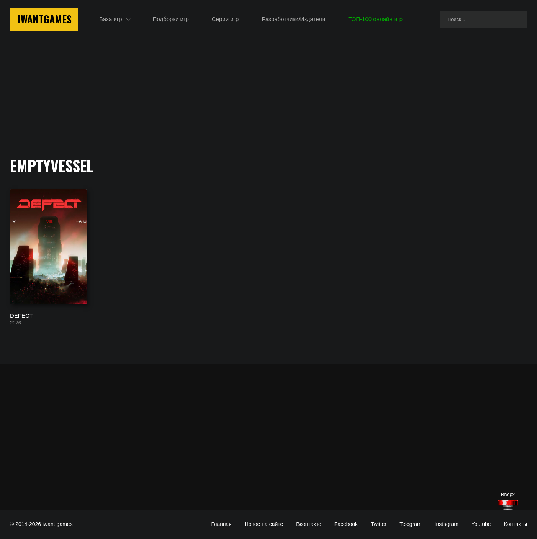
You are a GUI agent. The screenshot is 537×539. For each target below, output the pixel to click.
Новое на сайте (264, 524)
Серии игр (225, 19)
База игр (110, 19)
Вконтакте (308, 524)
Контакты (515, 524)
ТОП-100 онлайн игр (375, 19)
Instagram (446, 524)
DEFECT (21, 315)
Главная (221, 524)
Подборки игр (171, 19)
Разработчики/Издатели (293, 19)
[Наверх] (508, 505)
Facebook (346, 524)
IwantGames (45, 18)
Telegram (410, 524)
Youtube (481, 524)
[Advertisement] (268, 436)
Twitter (378, 524)
